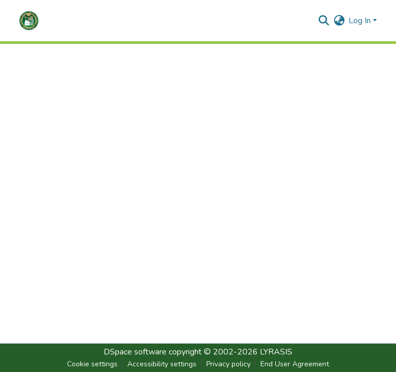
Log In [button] (361, 20)
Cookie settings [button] (92, 364)
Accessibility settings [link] (161, 364)
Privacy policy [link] (228, 364)
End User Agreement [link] (294, 364)
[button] (29, 20)
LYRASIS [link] (276, 352)
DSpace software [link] (135, 352)
